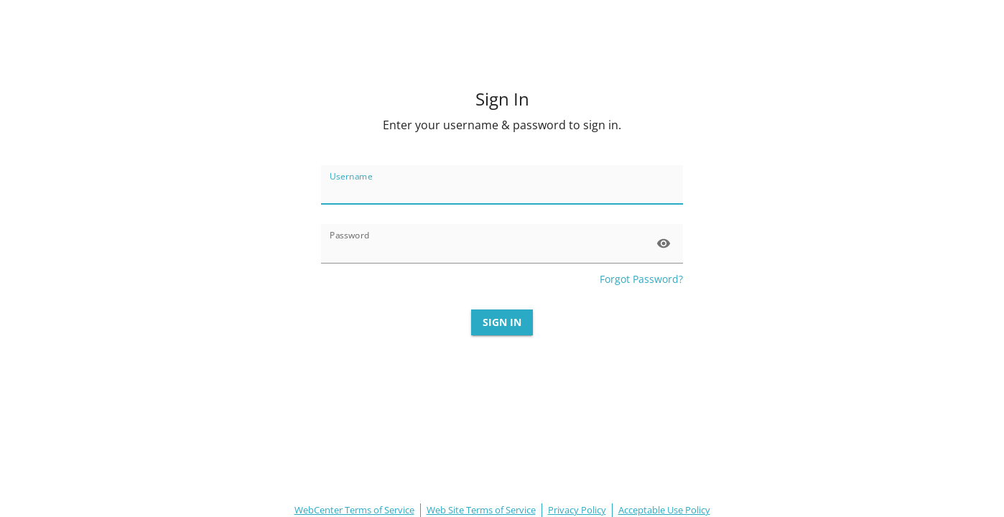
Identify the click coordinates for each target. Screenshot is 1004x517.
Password (350, 235)
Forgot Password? (641, 279)
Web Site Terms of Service (481, 509)
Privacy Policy (577, 509)
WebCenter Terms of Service (354, 509)
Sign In (502, 322)
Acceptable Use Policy (664, 509)
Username (351, 176)
